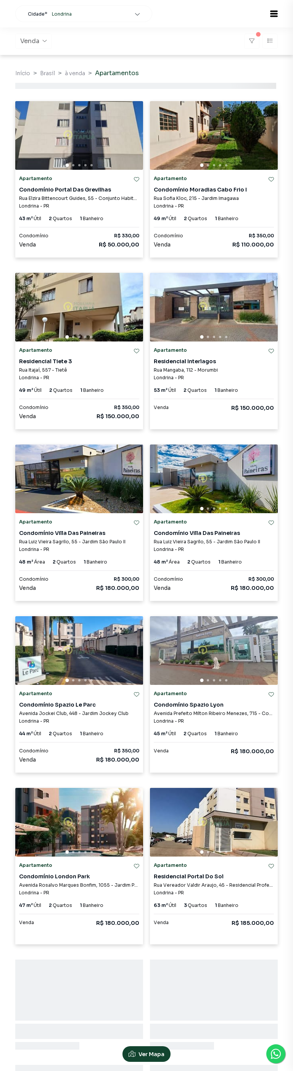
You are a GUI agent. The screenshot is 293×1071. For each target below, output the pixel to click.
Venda (33, 41)
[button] (274, 14)
